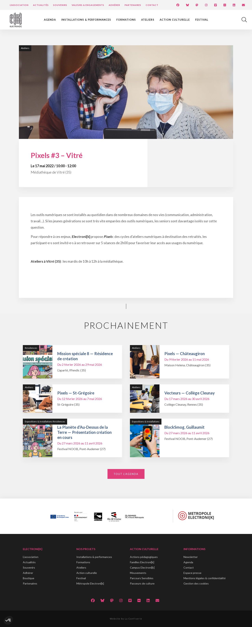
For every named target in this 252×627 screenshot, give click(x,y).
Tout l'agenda (126, 474)
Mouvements (138, 572)
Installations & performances (86, 19)
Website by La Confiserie (126, 618)
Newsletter (190, 557)
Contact (152, 5)
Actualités (41, 5)
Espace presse (192, 572)
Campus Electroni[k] (142, 567)
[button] (8, 620)
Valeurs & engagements (88, 5)
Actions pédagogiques (144, 557)
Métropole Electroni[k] (90, 583)
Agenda (50, 19)
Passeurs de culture (142, 583)
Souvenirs (60, 5)
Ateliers (147, 19)
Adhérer (114, 5)
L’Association (19, 5)
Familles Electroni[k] (142, 562)
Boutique (28, 578)
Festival (201, 19)
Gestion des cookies (196, 583)
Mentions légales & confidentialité (204, 578)
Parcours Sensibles (141, 578)
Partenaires (133, 5)
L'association (30, 557)
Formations (126, 19)
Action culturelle (175, 19)
